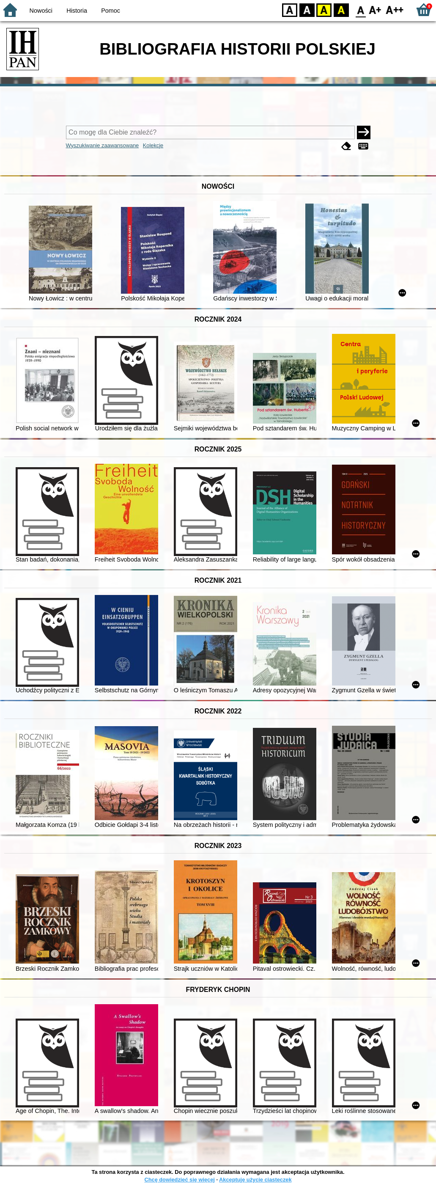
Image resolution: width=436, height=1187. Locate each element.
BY (341, 9)
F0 (360, 9)
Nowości (41, 10)
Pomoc (110, 10)
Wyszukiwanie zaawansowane (102, 145)
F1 (375, 9)
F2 (395, 9)
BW (307, 9)
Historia (76, 10)
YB (323, 9)
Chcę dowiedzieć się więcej (179, 1179)
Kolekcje (153, 145)
